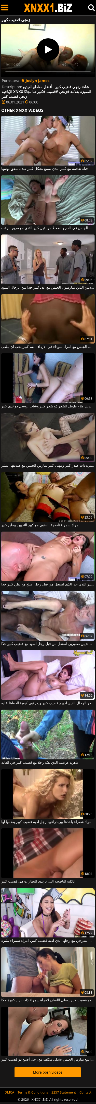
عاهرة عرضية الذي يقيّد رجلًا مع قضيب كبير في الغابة (40, 763)
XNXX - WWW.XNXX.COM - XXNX (48, 7)
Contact (85, 1092)
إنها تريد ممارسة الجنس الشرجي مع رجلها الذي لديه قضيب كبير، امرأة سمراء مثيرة (48, 941)
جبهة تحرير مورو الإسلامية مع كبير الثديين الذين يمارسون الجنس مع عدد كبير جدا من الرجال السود (48, 288)
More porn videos (47, 1072)
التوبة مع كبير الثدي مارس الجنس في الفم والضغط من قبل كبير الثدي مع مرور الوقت (48, 228)
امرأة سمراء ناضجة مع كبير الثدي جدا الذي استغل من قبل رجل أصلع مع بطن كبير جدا (48, 584)
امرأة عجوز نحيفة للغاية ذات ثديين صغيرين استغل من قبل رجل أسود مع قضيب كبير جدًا (48, 644)
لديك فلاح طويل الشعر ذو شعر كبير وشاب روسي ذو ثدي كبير (46, 406)
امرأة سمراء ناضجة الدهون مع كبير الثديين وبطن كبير (40, 525)
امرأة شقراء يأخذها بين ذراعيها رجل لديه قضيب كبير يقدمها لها (46, 822)
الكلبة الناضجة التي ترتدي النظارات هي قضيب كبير (38, 881)
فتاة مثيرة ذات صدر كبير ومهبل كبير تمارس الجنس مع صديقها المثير (48, 466)
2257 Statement (63, 1092)
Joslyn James (35, 80)
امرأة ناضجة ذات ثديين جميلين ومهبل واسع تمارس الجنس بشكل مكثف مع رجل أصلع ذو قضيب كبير (48, 1060)
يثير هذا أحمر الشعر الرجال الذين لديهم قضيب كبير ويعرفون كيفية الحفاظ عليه (48, 703)
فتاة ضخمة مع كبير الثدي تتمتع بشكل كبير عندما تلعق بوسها (44, 169)
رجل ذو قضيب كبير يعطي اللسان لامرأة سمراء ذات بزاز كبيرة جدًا (48, 1000)
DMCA (9, 1092)
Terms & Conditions (33, 1092)
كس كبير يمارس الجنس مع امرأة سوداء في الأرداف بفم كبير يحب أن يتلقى (48, 347)
